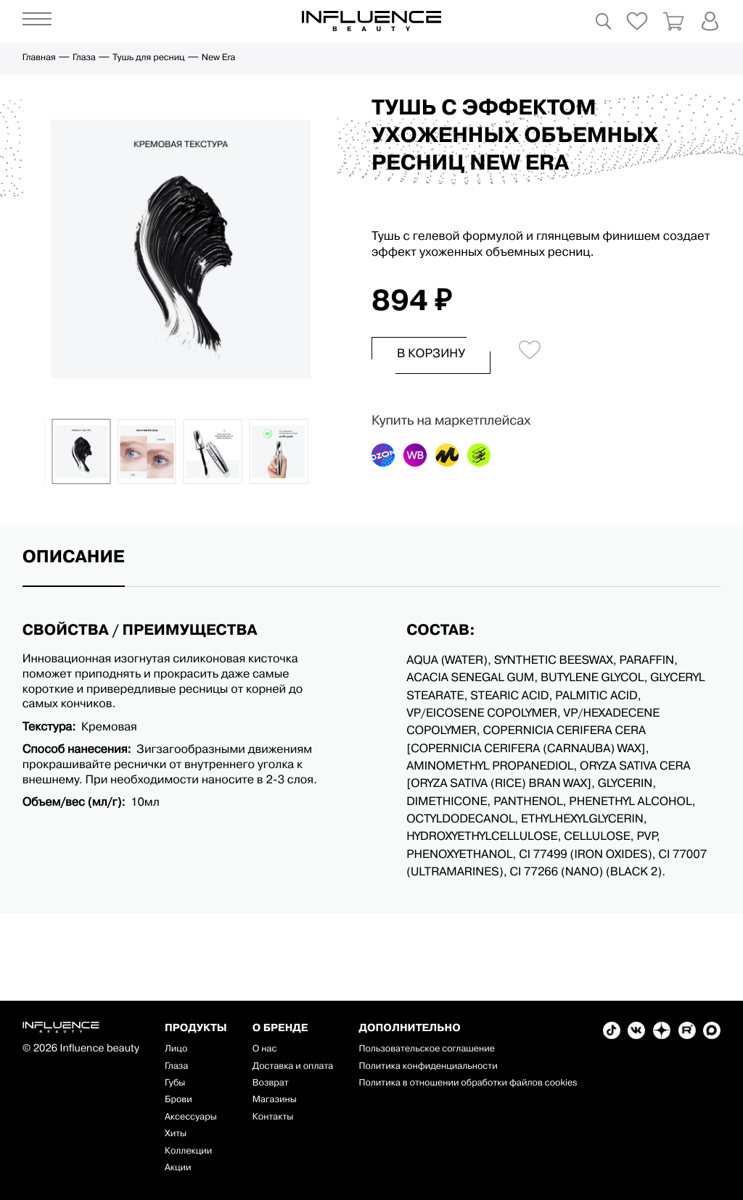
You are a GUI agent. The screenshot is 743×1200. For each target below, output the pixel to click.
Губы (175, 1084)
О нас (265, 1050)
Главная (39, 58)
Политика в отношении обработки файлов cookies (467, 1084)
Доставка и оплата (293, 1067)
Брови (178, 1100)
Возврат (271, 1084)
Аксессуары (191, 1118)
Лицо (176, 1050)
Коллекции (188, 1152)
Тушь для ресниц (148, 58)
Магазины (275, 1100)
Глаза (84, 58)
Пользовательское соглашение (426, 1050)
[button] (37, 451)
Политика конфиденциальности (427, 1067)
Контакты (273, 1118)
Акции (178, 1168)
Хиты (175, 1134)
